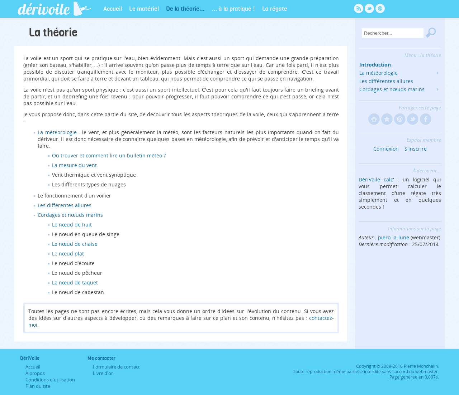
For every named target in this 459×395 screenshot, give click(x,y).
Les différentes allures (64, 205)
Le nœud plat (68, 253)
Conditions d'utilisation (50, 379)
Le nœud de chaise (75, 243)
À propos (35, 373)
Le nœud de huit (72, 224)
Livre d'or (103, 373)
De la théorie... (185, 8)
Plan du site (37, 386)
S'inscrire (415, 148)
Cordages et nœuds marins (70, 214)
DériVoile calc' (376, 179)
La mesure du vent (74, 165)
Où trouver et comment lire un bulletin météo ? (109, 155)
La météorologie (57, 132)
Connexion (386, 148)
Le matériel (144, 8)
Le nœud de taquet (75, 282)
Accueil (112, 8)
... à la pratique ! (233, 8)
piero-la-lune (393, 237)
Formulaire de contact (116, 367)
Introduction (375, 64)
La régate (274, 8)
